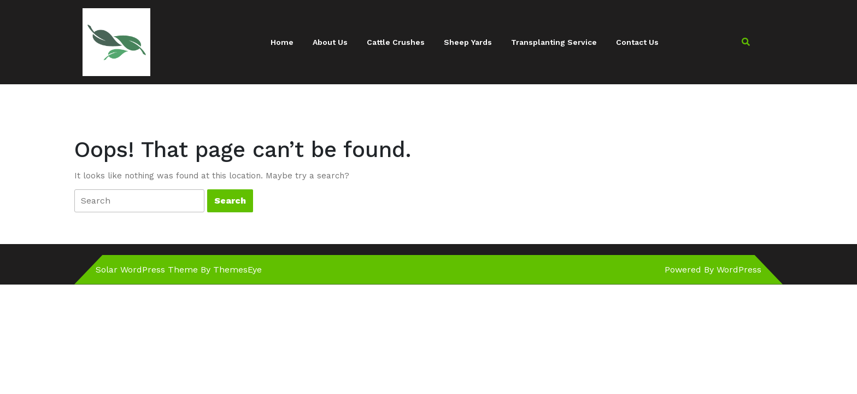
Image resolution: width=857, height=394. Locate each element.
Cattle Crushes (396, 42)
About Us (330, 42)
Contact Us (637, 42)
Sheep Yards (468, 42)
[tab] (139, 201)
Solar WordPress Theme (147, 269)
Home (282, 42)
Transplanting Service (554, 42)
